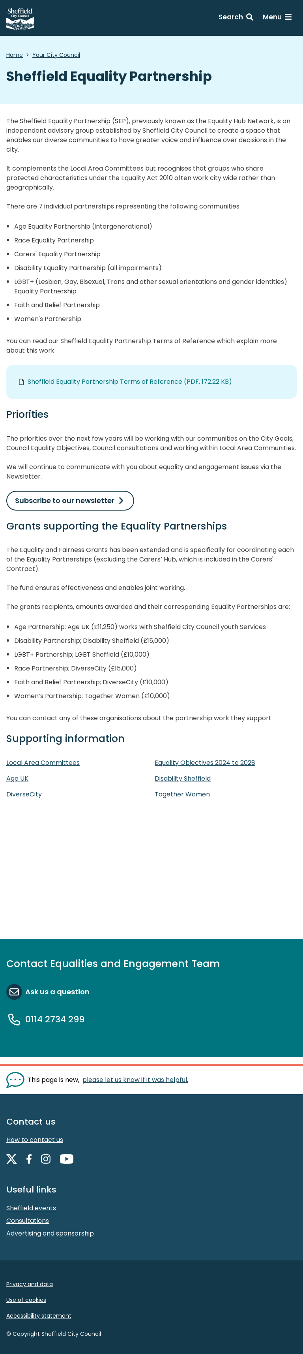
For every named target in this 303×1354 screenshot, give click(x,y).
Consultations (27, 1220)
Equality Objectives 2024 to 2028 (205, 762)
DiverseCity (24, 794)
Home (14, 55)
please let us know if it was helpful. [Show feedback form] (135, 1079)
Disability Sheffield (183, 778)
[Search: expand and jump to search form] (236, 18)
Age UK (17, 778)
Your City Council (56, 55)
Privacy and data (29, 1284)
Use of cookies (26, 1300)
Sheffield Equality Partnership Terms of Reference (130, 381)
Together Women (182, 794)
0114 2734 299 (54, 1019)
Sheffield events (31, 1208)
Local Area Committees (43, 762)
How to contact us (34, 1139)
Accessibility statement (38, 1316)
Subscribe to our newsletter (64, 500)
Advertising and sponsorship (50, 1233)
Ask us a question (57, 992)
